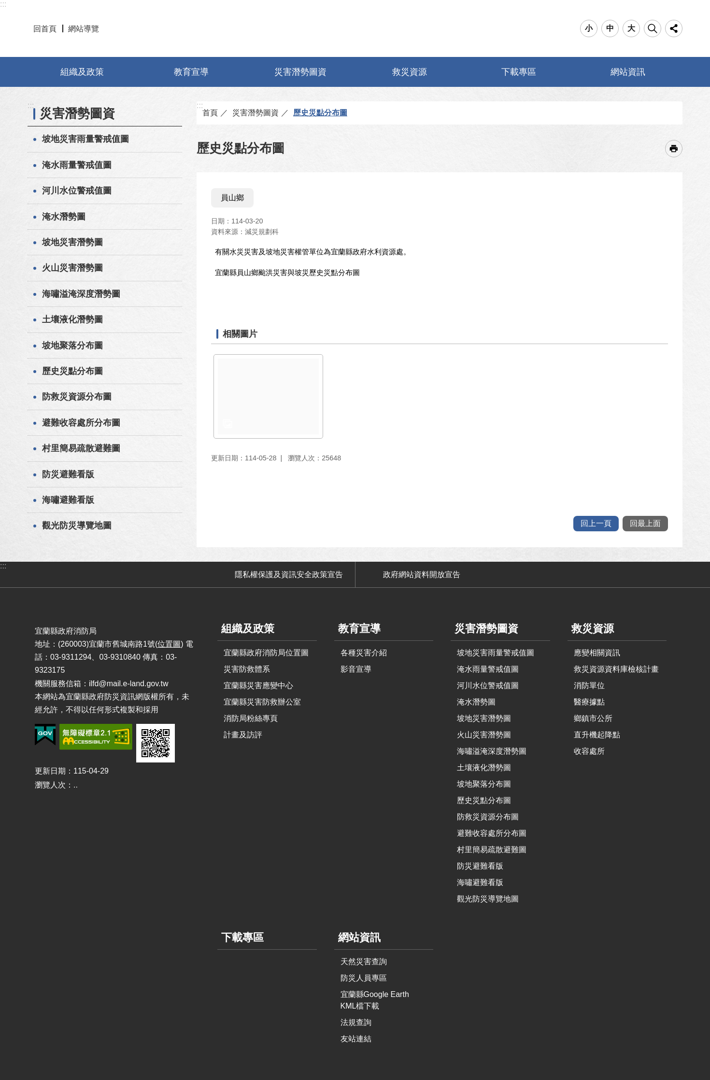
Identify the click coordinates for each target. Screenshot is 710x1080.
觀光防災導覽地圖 (77, 525)
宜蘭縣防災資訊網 (355, 28)
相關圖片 (240, 334)
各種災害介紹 (364, 653)
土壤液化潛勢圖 (72, 319)
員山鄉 (232, 198)
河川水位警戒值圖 (77, 190)
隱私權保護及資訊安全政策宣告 (289, 574)
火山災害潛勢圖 (72, 268)
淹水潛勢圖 (63, 217)
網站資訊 (628, 72)
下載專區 (518, 72)
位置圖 (169, 644)
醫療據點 (589, 702)
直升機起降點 (597, 735)
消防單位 (589, 685)
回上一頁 (596, 523)
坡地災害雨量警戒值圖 (85, 139)
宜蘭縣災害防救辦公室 (262, 702)
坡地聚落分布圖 (72, 345)
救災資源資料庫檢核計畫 (616, 669)
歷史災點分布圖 (72, 371)
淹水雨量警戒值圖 (77, 165)
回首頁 (45, 29)
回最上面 (645, 523)
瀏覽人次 (50, 785)
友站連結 (356, 1039)
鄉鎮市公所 (593, 718)
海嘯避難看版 (68, 500)
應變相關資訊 (597, 653)
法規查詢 (356, 1022)
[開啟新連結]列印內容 (673, 148)
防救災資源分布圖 (77, 397)
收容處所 (589, 751)
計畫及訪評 (243, 735)
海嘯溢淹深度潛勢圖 (81, 294)
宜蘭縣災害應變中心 (258, 685)
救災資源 (409, 72)
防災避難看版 (68, 474)
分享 (673, 28)
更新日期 (50, 771)
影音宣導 (356, 669)
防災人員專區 (364, 978)
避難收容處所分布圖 (81, 423)
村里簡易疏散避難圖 (81, 448)
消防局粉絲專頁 (251, 718)
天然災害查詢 (364, 961)
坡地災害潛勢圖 (72, 242)
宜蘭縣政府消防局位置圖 (266, 653)
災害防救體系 (247, 669)
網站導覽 (83, 29)
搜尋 (652, 28)
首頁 (210, 113)
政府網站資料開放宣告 (421, 574)
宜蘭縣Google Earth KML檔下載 (375, 1000)
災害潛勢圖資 (300, 72)
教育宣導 (191, 72)
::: (3, 4)
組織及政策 (82, 72)
